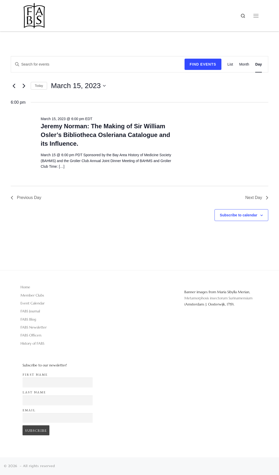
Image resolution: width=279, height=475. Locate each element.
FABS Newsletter (33, 327)
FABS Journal (30, 311)
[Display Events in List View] (230, 64)
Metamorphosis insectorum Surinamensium (218, 298)
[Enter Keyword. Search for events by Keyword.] (98, 64)
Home (25, 287)
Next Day (256, 197)
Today (39, 86)
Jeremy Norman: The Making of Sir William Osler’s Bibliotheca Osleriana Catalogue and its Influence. (105, 135)
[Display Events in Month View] (244, 64)
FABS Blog (28, 319)
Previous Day (26, 197)
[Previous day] (14, 86)
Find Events (203, 64)
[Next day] (24, 86)
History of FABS (32, 343)
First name (35, 374)
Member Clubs (32, 295)
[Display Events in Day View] (258, 64)
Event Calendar (32, 303)
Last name (34, 392)
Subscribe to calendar (238, 215)
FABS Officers (30, 335)
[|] (34, 13)
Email (29, 410)
